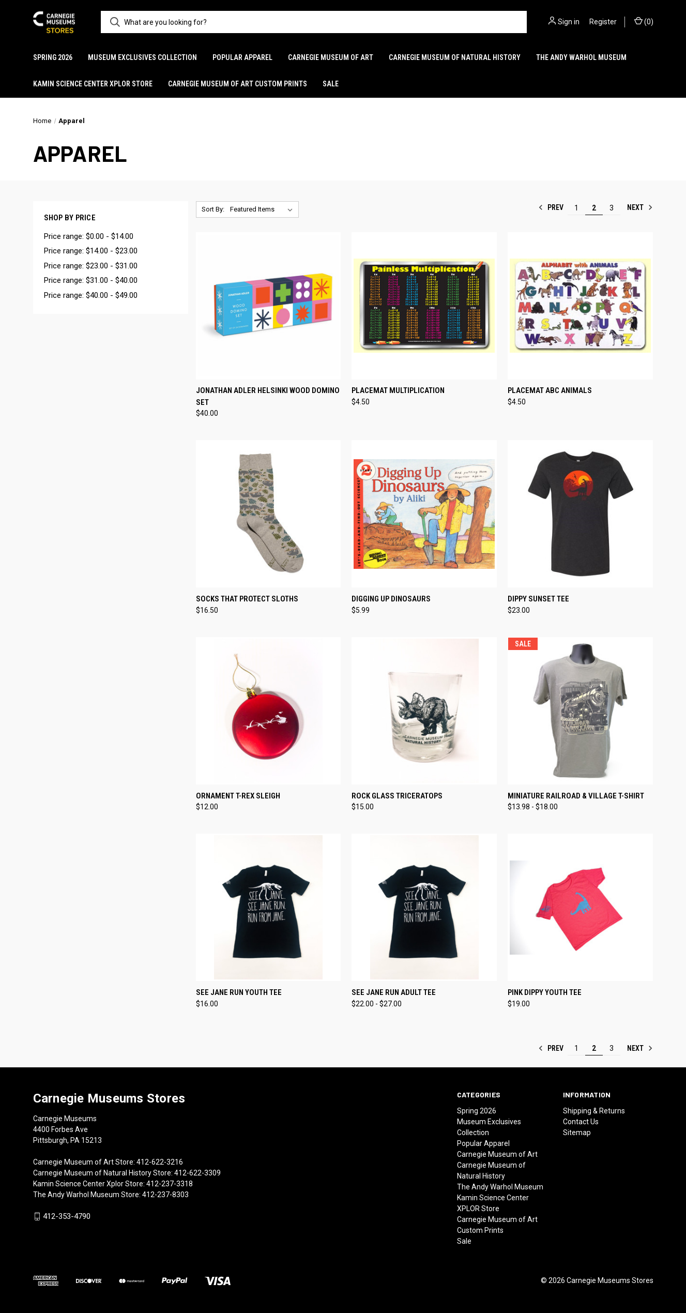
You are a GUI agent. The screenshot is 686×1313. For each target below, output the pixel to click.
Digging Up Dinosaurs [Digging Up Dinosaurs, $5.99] (391, 598)
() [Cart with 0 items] (643, 21)
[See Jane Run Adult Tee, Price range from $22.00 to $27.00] (424, 907)
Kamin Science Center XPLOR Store (93, 84)
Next (640, 207)
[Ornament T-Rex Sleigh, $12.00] (268, 710)
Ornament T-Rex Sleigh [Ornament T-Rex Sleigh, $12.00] (238, 796)
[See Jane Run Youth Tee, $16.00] (268, 907)
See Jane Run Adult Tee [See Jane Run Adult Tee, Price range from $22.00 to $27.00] (394, 992)
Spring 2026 (52, 57)
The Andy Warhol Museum (581, 57)
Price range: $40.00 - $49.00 (91, 295)
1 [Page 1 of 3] (576, 208)
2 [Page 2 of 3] (594, 208)
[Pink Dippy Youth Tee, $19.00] (580, 907)
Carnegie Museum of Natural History (455, 57)
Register (603, 22)
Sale (331, 84)
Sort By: (213, 209)
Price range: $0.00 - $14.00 (88, 236)
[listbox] (263, 209)
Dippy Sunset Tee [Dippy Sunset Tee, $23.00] (538, 598)
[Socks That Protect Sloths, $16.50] (268, 513)
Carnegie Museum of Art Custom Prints (237, 84)
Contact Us (581, 1122)
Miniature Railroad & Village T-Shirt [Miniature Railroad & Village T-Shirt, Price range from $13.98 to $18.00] (576, 796)
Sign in (569, 22)
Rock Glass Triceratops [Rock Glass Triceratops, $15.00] (397, 796)
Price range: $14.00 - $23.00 (91, 250)
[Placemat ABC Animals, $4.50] (580, 306)
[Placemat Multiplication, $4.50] (424, 306)
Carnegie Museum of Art (330, 57)
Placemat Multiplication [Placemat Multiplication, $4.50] (398, 390)
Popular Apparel (242, 57)
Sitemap (577, 1132)
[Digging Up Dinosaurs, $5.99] (424, 513)
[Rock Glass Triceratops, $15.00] (424, 710)
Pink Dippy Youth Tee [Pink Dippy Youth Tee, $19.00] (545, 992)
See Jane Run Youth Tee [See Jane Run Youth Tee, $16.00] (239, 992)
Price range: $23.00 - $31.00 (91, 265)
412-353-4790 (66, 1216)
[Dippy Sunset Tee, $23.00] (580, 513)
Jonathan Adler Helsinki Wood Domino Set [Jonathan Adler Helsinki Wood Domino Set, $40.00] (268, 396)
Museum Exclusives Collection (142, 57)
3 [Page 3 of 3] (611, 208)
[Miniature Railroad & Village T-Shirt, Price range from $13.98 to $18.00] (580, 710)
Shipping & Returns (594, 1111)
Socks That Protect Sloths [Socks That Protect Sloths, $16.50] (247, 598)
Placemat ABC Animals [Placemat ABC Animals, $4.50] (550, 390)
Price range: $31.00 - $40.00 (91, 280)
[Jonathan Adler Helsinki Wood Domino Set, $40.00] (268, 306)
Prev (550, 207)
